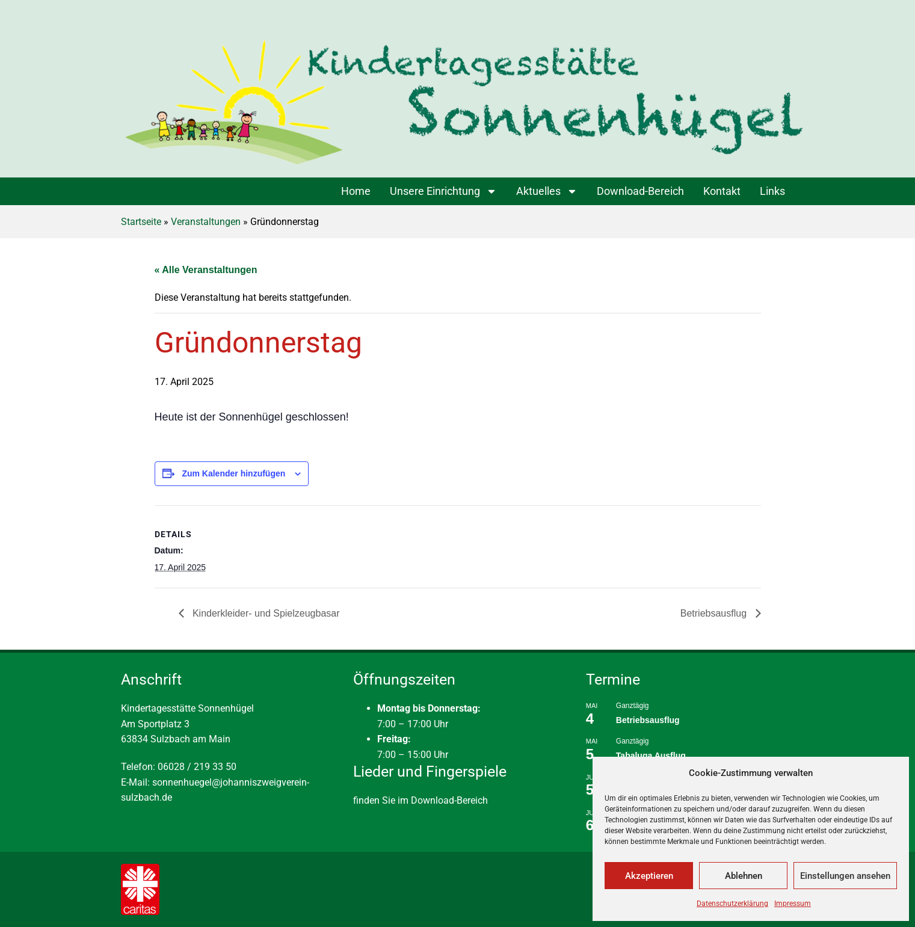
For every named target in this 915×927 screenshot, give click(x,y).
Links (772, 191)
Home (356, 191)
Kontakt (722, 191)
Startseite (141, 221)
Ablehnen (743, 875)
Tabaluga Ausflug (651, 755)
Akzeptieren (649, 875)
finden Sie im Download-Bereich (420, 800)
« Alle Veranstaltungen (206, 270)
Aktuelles (547, 191)
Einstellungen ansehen (845, 875)
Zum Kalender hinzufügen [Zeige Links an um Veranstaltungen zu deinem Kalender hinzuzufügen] (233, 473)
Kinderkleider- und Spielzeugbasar (265, 613)
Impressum (792, 903)
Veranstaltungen (206, 221)
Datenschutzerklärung (732, 903)
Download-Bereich (640, 191)
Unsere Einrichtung (443, 191)
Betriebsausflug (715, 613)
